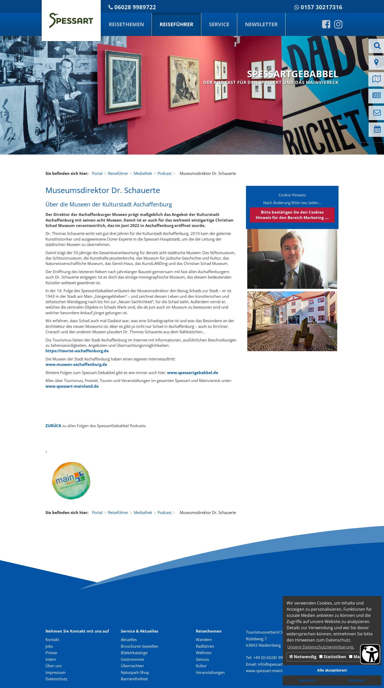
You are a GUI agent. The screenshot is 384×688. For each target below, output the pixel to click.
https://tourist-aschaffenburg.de (77, 350)
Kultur (201, 665)
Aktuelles (129, 639)
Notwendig (302, 657)
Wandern (204, 639)
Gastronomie (132, 659)
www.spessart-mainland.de (72, 386)
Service (219, 24)
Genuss (202, 659)
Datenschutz (56, 678)
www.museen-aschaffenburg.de (76, 364)
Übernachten (132, 665)
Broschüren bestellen (139, 646)
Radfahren (205, 646)
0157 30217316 (321, 7)
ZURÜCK (53, 425)
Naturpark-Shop (135, 672)
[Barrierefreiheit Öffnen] (370, 654)
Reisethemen (126, 24)
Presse (51, 652)
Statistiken (332, 657)
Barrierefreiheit (134, 678)
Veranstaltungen (210, 672)
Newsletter (261, 24)
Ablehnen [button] (356, 680)
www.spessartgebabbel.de (192, 372)
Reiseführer (176, 24)
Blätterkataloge (134, 652)
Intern (50, 659)
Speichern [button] (307, 680)
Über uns (53, 665)
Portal (97, 173)
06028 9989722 (135, 7)
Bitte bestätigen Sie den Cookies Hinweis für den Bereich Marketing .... (292, 214)
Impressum (55, 672)
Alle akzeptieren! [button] (332, 670)
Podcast (164, 173)
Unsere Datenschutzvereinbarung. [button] (320, 647)
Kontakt (52, 639)
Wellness (204, 652)
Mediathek (143, 173)
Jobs (49, 646)
